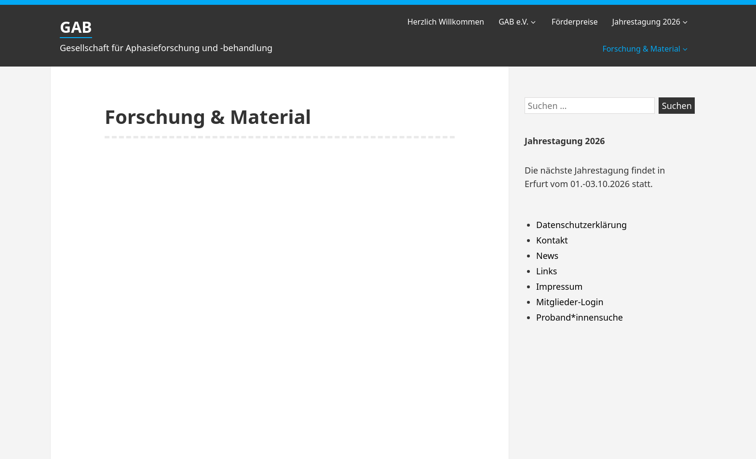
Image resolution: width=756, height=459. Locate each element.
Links (546, 271)
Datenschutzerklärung (581, 224)
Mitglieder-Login (570, 302)
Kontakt (552, 240)
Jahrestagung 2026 (650, 21)
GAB (76, 26)
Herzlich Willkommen (445, 21)
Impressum (559, 286)
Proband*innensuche (579, 317)
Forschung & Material (645, 48)
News (547, 255)
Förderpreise (575, 21)
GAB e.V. (518, 21)
